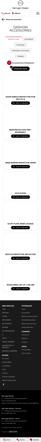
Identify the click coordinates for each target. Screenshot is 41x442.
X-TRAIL (4, 316)
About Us (25, 338)
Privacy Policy (26, 350)
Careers (24, 342)
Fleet (4, 369)
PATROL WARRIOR (8, 342)
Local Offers (6, 366)
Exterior (29, 39)
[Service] (20, 439)
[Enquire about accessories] (20, 69)
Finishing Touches (20, 51)
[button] (20, 84)
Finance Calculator (8, 377)
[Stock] (7, 439)
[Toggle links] (9, 431)
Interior (20, 45)
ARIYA (4, 338)
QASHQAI (5, 313)
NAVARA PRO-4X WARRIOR (8, 346)
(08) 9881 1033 (11, 401)
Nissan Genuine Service (30, 316)
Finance (5, 373)
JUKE (4, 309)
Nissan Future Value (9, 380)
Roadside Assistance (29, 320)
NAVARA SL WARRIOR (9, 351)
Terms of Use (26, 353)
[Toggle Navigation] (37, 13)
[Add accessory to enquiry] (20, 103)
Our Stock (5, 358)
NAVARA (5, 327)
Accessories (26, 313)
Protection (13, 39)
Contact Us (25, 335)
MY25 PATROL (7, 324)
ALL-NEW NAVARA (8, 331)
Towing (20, 56)
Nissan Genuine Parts (29, 324)
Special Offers (7, 362)
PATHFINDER (6, 320)
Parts (23, 309)
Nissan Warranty (27, 327)
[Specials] (34, 439)
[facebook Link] (3, 384)
